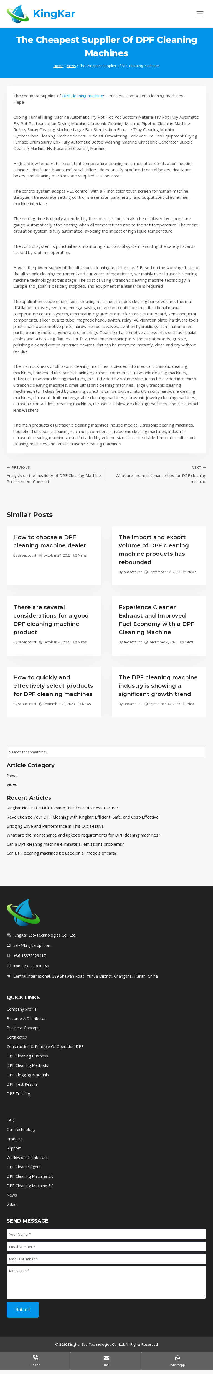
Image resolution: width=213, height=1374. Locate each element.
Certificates (17, 1037)
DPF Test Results (22, 1084)
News (82, 555)
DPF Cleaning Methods (27, 1065)
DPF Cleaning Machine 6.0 (30, 1185)
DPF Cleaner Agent (24, 1166)
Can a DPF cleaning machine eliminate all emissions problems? (65, 844)
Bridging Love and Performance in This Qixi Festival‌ (56, 826)
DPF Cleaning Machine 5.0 (30, 1176)
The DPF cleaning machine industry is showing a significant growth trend (158, 685)
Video (12, 784)
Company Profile (22, 1009)
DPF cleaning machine (82, 95)
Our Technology (21, 1129)
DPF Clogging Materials (28, 1074)
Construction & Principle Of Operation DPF (45, 1046)
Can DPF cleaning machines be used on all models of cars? (62, 853)
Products (15, 1138)
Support (14, 1148)
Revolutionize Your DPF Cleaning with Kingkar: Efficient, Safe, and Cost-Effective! (83, 817)
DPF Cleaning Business (27, 1056)
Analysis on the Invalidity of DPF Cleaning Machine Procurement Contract (54, 474)
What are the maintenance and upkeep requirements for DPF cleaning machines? (83, 835)
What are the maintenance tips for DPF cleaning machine (158, 474)
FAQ (10, 1120)
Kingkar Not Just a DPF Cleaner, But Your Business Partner (62, 807)
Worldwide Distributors (27, 1157)
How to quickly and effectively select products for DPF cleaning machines (53, 685)
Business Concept (23, 1027)
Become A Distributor (26, 1018)
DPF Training (18, 1093)
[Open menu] (199, 13)
